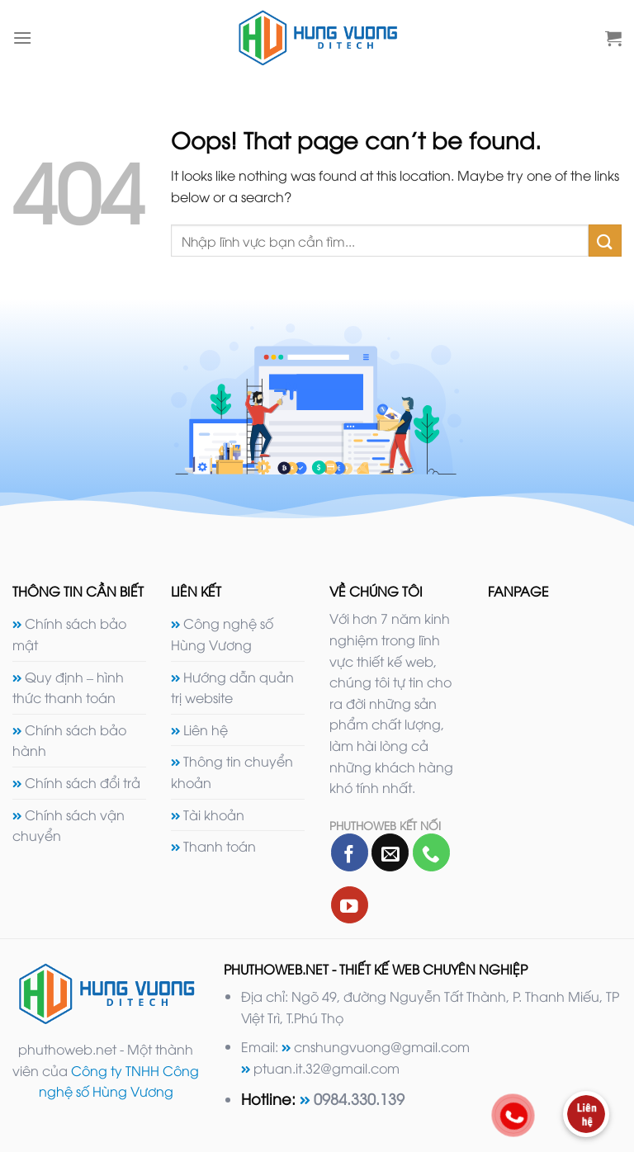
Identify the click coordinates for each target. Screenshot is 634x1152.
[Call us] (431, 852)
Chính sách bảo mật (69, 634)
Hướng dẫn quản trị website (232, 687)
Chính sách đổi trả (82, 782)
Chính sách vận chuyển (68, 825)
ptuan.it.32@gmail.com (326, 1068)
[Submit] (605, 240)
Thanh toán (219, 846)
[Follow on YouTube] (349, 904)
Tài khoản (213, 814)
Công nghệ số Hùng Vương (222, 634)
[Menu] (22, 37)
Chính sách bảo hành (69, 740)
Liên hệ (205, 729)
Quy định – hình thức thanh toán (68, 687)
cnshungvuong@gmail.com (382, 1046)
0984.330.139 (359, 1098)
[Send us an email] (390, 852)
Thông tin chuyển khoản (232, 771)
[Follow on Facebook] (349, 852)
